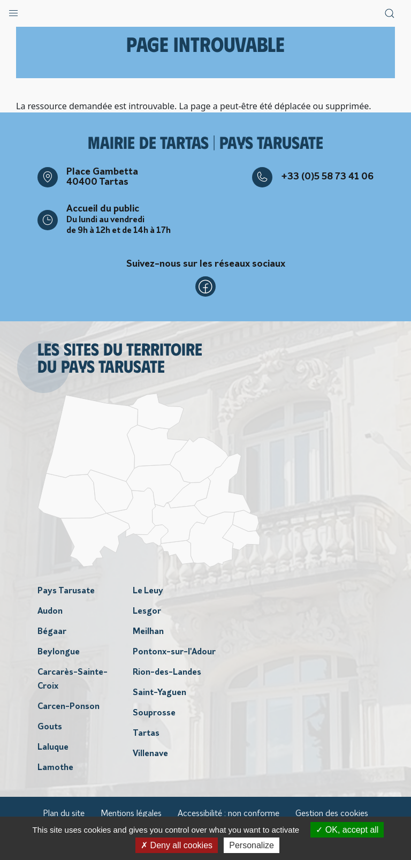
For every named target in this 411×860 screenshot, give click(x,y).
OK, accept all (347, 829)
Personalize (251, 845)
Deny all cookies (176, 845)
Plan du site (64, 814)
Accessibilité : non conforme (228, 814)
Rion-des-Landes (167, 672)
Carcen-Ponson (68, 707)
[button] (13, 11)
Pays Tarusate (66, 591)
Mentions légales (131, 814)
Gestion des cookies (331, 814)
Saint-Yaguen (159, 693)
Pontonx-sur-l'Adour (174, 652)
